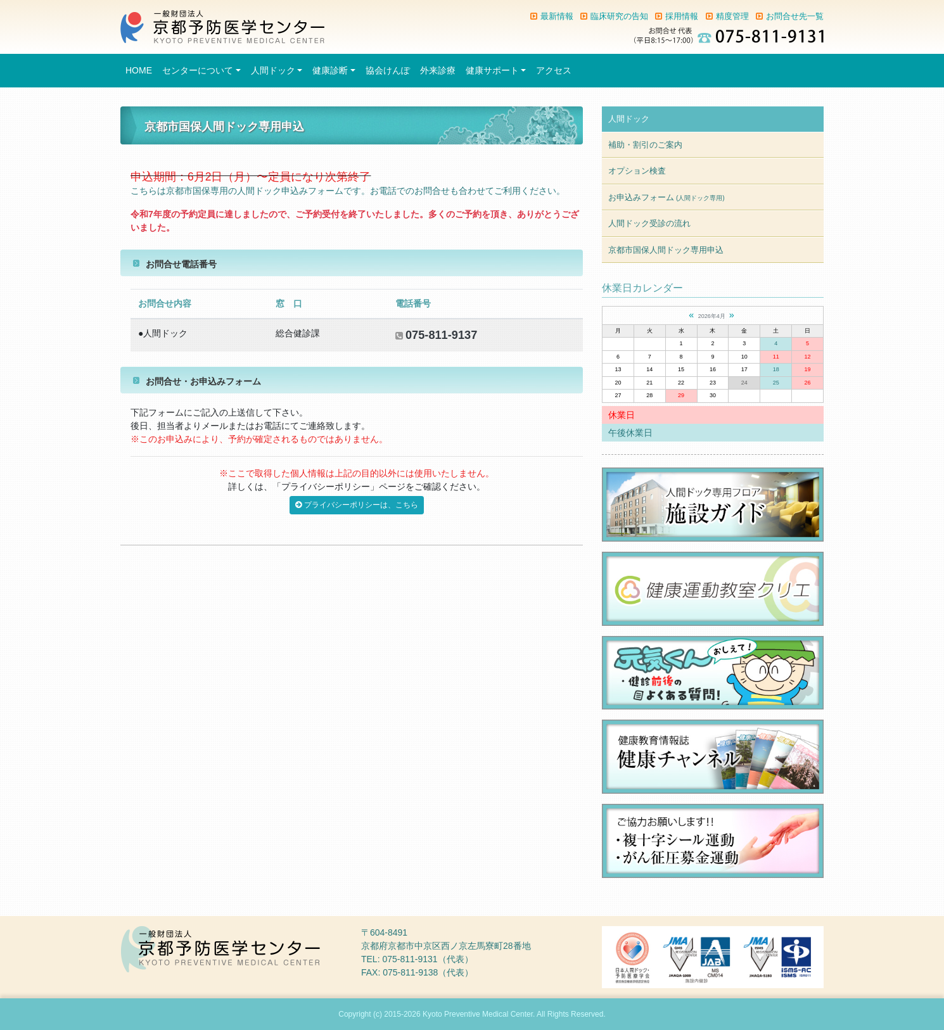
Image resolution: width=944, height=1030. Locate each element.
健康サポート (492, 70)
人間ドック (273, 70)
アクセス (553, 70)
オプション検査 (637, 170)
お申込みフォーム (666, 197)
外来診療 (438, 70)
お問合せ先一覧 (795, 16)
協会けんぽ (388, 70)
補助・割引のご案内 (645, 144)
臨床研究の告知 (619, 16)
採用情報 (681, 16)
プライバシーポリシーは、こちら (356, 504)
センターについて (197, 70)
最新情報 (556, 16)
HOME (138, 70)
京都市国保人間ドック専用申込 (666, 250)
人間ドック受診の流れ (649, 223)
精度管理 (732, 16)
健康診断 (330, 70)
